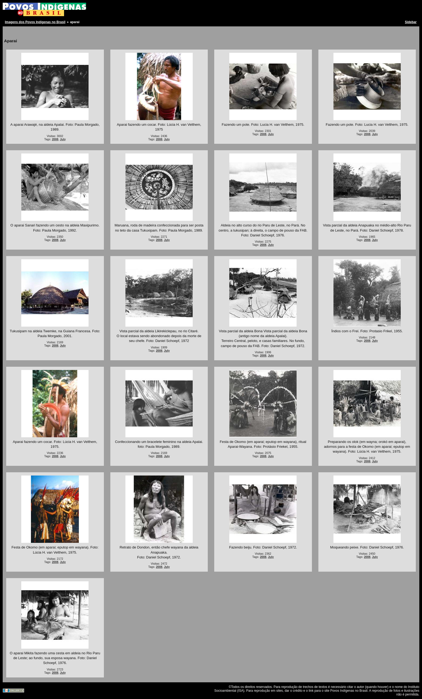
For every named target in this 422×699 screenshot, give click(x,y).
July (63, 139)
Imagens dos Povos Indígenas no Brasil (35, 22)
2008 (55, 139)
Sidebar (411, 22)
